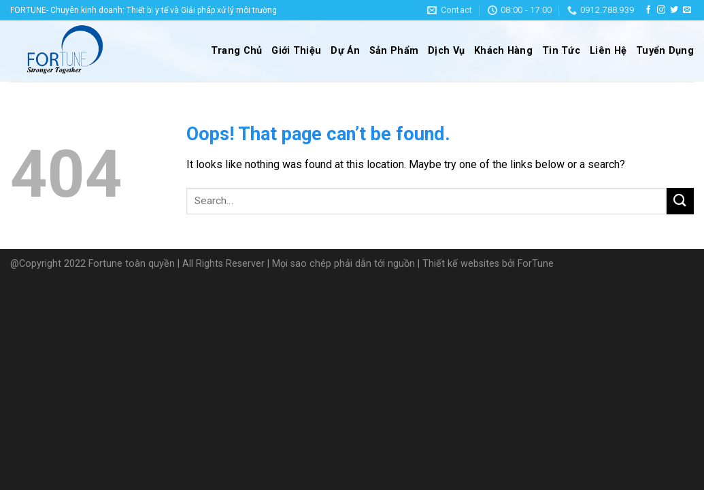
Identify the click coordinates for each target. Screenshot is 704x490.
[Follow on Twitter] (674, 10)
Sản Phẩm (393, 50)
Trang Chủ (237, 50)
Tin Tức (561, 50)
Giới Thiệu (296, 50)
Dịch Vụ (446, 50)
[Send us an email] (687, 10)
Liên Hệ (608, 50)
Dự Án (345, 50)
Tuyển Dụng (665, 50)
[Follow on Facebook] (648, 10)
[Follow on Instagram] (661, 10)
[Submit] (680, 201)
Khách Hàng (503, 50)
